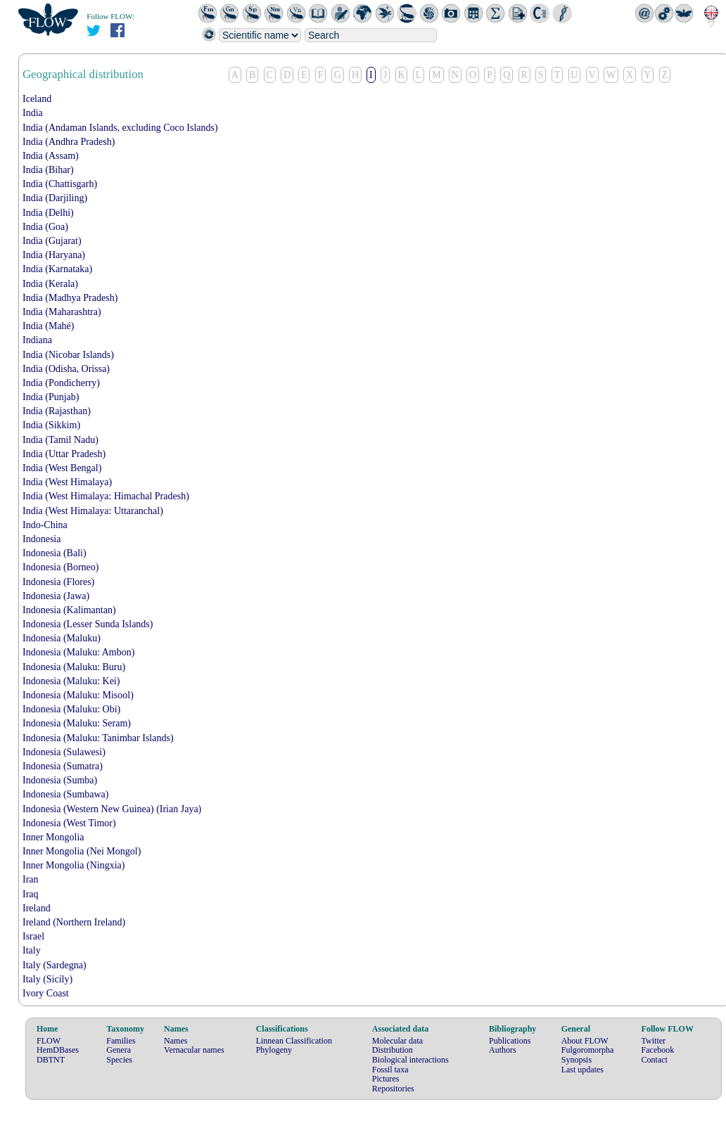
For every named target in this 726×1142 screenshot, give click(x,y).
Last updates (582, 1069)
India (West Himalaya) (67, 482)
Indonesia (41, 539)
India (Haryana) (54, 255)
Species (119, 1060)
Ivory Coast (46, 993)
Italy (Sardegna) (55, 965)
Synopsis (576, 1060)
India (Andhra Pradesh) (69, 141)
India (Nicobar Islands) (68, 354)
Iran (31, 879)
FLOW (48, 1041)
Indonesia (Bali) (55, 553)
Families (120, 1041)
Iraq (31, 894)
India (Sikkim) (51, 425)
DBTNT (51, 1060)
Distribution (392, 1050)
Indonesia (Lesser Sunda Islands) (88, 624)
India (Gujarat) (52, 241)
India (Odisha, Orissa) (66, 369)
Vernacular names (194, 1050)
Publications (509, 1041)
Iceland (37, 99)
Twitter (654, 1041)
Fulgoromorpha (587, 1050)
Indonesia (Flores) (58, 582)
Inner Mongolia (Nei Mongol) (82, 851)
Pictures (386, 1079)
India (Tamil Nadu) (60, 440)
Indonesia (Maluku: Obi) (71, 709)
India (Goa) (45, 227)
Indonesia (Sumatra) (63, 766)
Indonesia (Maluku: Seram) (77, 723)
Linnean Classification (294, 1041)
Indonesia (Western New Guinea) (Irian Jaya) (112, 809)
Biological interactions (410, 1060)
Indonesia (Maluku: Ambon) (78, 652)
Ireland (37, 908)
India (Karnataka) (57, 269)
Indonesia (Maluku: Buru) (74, 667)
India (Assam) (51, 155)
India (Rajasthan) (57, 411)
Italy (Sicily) (47, 979)
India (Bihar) (48, 170)
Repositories (393, 1088)
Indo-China (45, 525)
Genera (118, 1050)
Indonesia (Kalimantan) (69, 610)
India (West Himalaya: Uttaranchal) (93, 511)
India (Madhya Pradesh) (70, 298)
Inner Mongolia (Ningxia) (74, 865)
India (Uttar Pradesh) (64, 454)
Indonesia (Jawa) (56, 596)
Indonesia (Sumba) (60, 780)
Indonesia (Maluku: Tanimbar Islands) (98, 738)
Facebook (658, 1050)
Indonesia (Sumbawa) (65, 794)
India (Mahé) (48, 326)
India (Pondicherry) (61, 383)
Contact (655, 1060)
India (33, 113)
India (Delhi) (48, 212)
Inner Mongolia (53, 837)
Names (175, 1041)
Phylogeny (274, 1050)
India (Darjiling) (55, 198)
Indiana (37, 340)
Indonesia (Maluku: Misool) (78, 695)
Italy (32, 950)
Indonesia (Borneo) (60, 567)
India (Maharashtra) (62, 312)
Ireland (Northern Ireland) (74, 922)
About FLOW (585, 1041)
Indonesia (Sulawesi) (64, 752)
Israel (33, 936)
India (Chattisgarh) (60, 184)
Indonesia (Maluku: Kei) (71, 681)
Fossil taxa (390, 1069)
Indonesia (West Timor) (69, 823)
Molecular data (397, 1041)
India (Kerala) (50, 283)
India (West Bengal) (62, 468)
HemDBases (58, 1050)
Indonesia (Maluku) (62, 638)
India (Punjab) (51, 397)
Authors (502, 1050)
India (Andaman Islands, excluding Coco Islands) (120, 127)
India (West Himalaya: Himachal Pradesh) (106, 496)
